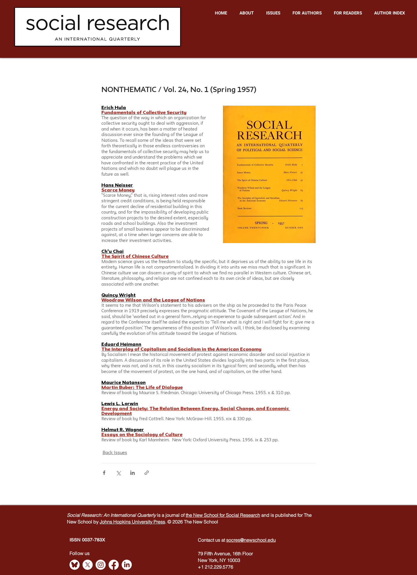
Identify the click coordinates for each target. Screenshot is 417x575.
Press (159, 522)
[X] (88, 565)
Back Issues (115, 453)
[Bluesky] (75, 565)
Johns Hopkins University (126, 522)
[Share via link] (146, 472)
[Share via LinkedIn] (132, 472)
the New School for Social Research (223, 515)
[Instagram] (101, 565)
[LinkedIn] (127, 565)
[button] (246, 13)
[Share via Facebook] (104, 472)
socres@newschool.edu (251, 540)
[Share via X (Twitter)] (118, 472)
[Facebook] (114, 565)
